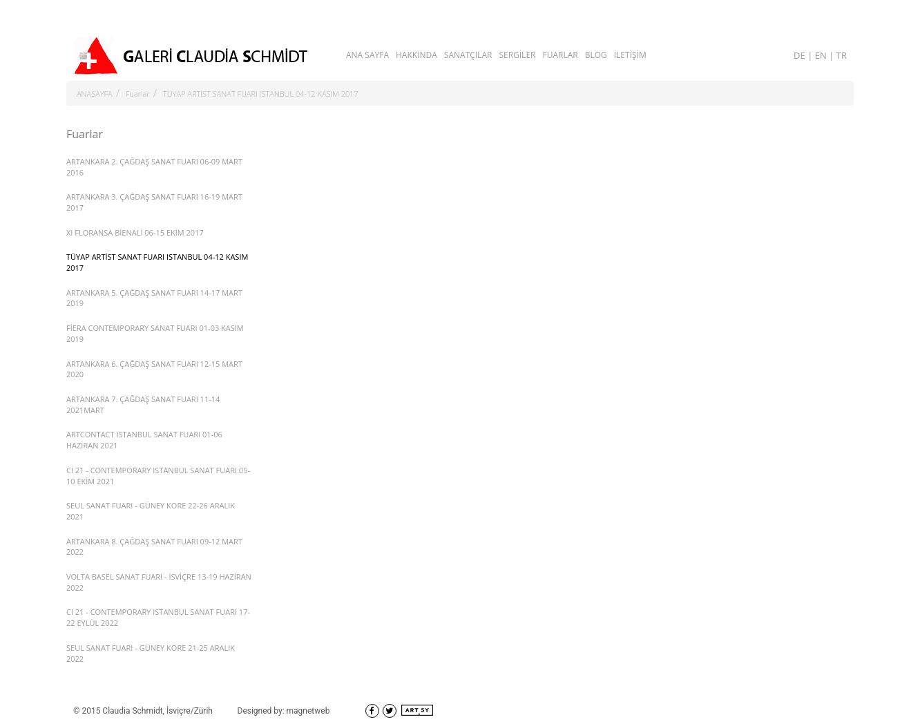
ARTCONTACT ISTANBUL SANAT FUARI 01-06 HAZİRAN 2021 (144, 439)
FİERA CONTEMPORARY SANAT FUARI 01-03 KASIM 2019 (155, 333)
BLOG (596, 55)
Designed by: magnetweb (284, 711)
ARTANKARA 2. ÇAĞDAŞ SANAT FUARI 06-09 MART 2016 (154, 167)
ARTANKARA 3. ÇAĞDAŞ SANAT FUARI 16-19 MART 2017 (154, 202)
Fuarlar (138, 93)
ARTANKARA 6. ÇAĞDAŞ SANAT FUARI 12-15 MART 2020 (154, 369)
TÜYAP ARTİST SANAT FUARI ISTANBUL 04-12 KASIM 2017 (260, 93)
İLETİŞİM (630, 55)
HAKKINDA (416, 55)
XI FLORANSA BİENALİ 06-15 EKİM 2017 (135, 232)
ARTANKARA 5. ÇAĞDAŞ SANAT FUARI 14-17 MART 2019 (154, 298)
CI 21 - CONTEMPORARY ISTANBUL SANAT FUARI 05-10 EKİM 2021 (158, 475)
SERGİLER (517, 55)
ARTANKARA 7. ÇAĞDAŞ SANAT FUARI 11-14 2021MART (143, 404)
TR (841, 55)
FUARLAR (559, 55)
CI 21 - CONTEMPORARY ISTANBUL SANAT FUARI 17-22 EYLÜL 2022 (158, 617)
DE (800, 55)
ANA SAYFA (367, 55)
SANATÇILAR (468, 55)
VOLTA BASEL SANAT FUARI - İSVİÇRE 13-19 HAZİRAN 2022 (158, 582)
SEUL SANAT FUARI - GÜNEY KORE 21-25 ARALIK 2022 (150, 653)
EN (822, 55)
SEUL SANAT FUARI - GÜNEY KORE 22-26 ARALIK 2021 (150, 511)
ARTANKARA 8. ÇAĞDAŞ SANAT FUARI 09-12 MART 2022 (154, 547)
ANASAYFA (95, 93)
